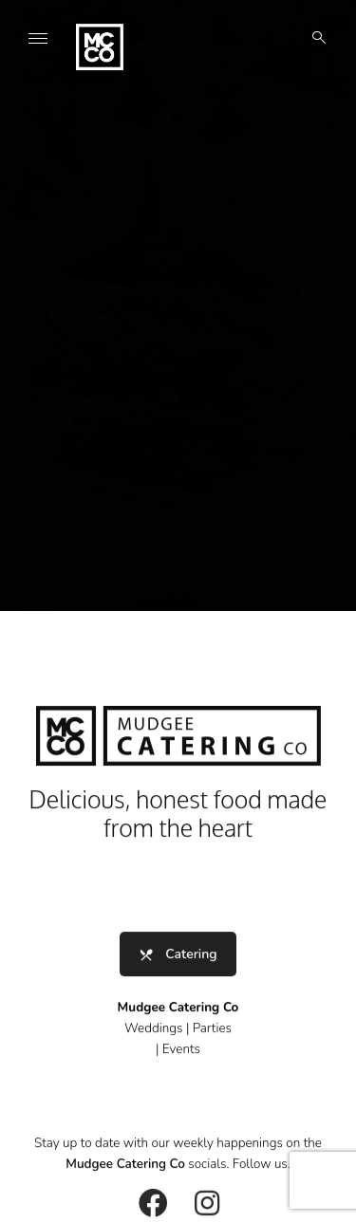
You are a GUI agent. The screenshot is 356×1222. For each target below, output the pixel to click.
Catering (177, 959)
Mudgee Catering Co (125, 1169)
